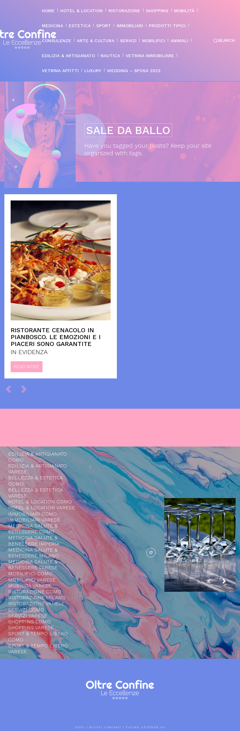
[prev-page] (11, 389)
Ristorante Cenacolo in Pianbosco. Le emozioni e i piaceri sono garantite (56, 337)
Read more (26, 366)
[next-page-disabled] (26, 389)
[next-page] (229, 584)
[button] (224, 40)
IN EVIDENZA (29, 352)
